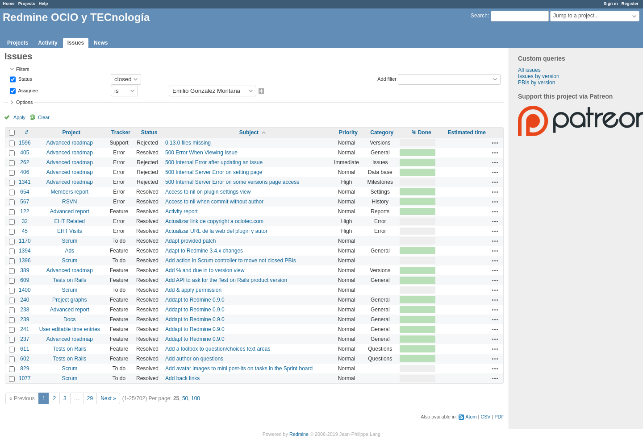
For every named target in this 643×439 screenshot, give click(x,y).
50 (185, 398)
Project (71, 132)
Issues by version (538, 76)
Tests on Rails (69, 280)
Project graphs (69, 300)
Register (630, 3)
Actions (495, 142)
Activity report (181, 211)
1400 (25, 290)
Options (24, 102)
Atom (470, 416)
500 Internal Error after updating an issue (214, 162)
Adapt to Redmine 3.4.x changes (204, 251)
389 (24, 270)
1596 (25, 143)
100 (195, 398)
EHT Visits (69, 231)
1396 (25, 260)
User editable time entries (69, 329)
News (101, 43)
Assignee (27, 90)
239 (24, 319)
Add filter (387, 78)
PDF (499, 416)
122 (24, 211)
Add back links (182, 378)
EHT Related (69, 221)
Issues (75, 43)
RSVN (69, 202)
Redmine (299, 434)
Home (9, 3)
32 (25, 221)
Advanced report (69, 211)
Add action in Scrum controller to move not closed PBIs (230, 260)
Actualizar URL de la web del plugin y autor (216, 231)
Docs (69, 319)
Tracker (120, 132)
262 (24, 162)
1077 (25, 378)
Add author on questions (194, 359)
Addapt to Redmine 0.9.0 (195, 300)
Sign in (611, 3)
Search (479, 15)
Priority (348, 132)
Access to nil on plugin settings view (208, 192)
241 (24, 329)
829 (24, 368)
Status (24, 78)
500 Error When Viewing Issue (201, 152)
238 (24, 309)
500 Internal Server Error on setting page (213, 172)
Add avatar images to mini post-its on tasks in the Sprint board (239, 368)
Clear (44, 117)
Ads (69, 251)
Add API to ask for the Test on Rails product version (226, 280)
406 (24, 172)
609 (24, 280)
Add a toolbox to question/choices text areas (217, 349)
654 (24, 192)
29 (90, 398)
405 (24, 152)
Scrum (69, 241)
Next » (108, 398)
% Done (421, 132)
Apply (19, 117)
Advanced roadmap (69, 143)
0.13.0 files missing (188, 143)
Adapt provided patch (190, 241)
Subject (249, 132)
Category (381, 132)
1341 (25, 182)
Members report (69, 192)
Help (43, 3)
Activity (47, 43)
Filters (22, 69)
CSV (485, 416)
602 (24, 359)
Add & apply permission (193, 290)
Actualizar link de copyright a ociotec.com (214, 221)
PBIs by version (536, 82)
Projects (26, 3)
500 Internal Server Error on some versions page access (232, 182)
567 (24, 202)
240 (24, 300)
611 (24, 349)
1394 (25, 251)
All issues (529, 70)
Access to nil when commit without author (214, 202)
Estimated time (466, 132)
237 (24, 339)
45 (25, 231)
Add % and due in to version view (204, 270)
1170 (25, 241)
